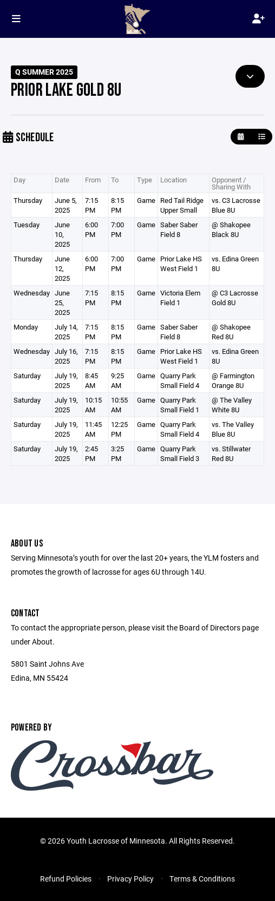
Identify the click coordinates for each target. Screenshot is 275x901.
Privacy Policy (130, 878)
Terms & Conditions (202, 878)
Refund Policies (65, 878)
